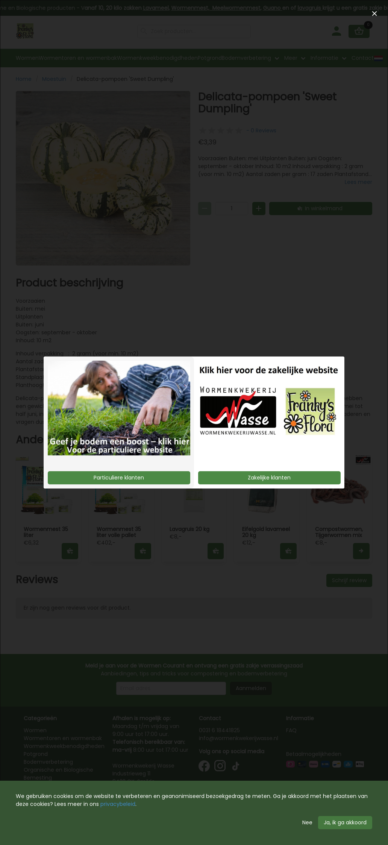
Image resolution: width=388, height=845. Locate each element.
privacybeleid (117, 804)
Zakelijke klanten (269, 477)
